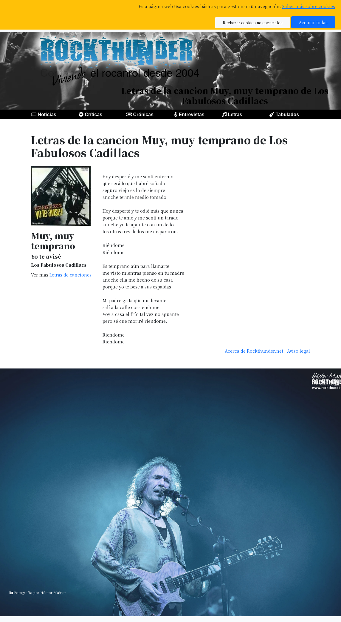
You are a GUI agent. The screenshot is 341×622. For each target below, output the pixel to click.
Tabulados (287, 114)
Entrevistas (191, 114)
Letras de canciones (70, 274)
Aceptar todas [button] (313, 22)
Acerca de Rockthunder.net (254, 351)
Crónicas (143, 114)
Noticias (47, 114)
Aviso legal (298, 351)
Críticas (93, 114)
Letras (235, 114)
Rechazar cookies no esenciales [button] (253, 22)
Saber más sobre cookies (308, 6)
